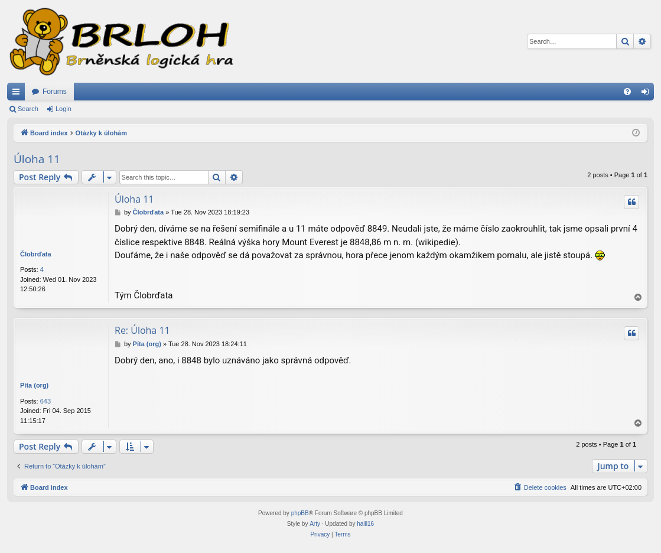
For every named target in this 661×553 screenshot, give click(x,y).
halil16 (365, 524)
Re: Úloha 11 (142, 330)
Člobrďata (35, 254)
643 (45, 401)
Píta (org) (34, 385)
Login (63, 108)
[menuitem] (627, 91)
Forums (55, 91)
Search (28, 108)
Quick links (18, 93)
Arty (315, 524)
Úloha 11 (37, 159)
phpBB (300, 513)
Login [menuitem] (648, 93)
